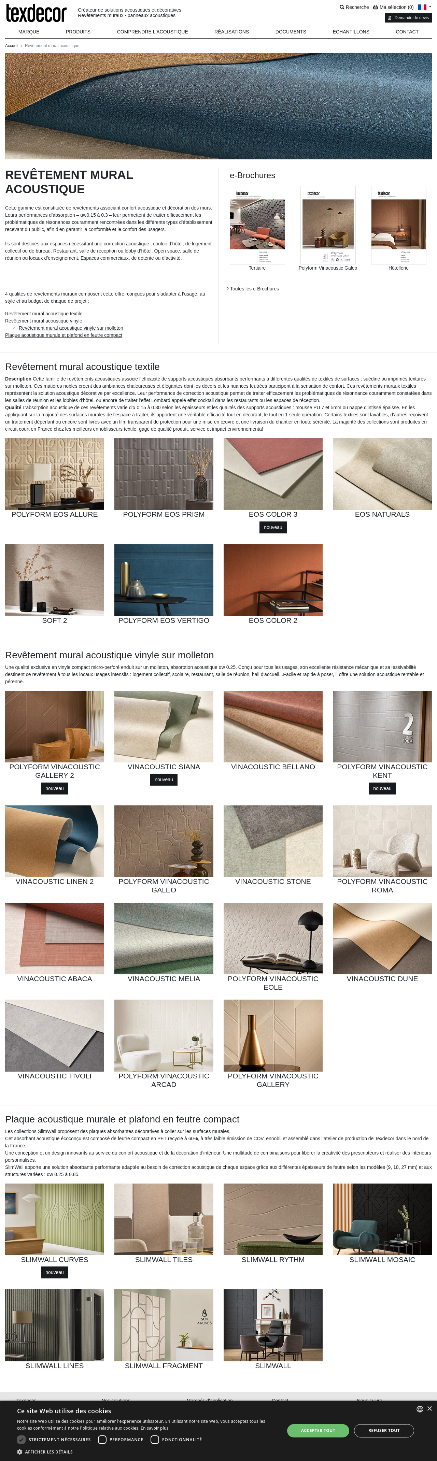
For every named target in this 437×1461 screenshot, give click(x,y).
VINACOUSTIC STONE (273, 881)
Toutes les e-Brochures (253, 288)
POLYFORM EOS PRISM (164, 514)
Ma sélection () (393, 7)
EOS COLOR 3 (273, 514)
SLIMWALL (273, 1366)
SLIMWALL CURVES (54, 1259)
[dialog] (218, 1431)
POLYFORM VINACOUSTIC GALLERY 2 (54, 771)
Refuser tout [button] (384, 1430)
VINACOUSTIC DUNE (382, 979)
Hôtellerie (399, 268)
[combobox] (420, 1409)
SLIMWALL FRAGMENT (164, 1366)
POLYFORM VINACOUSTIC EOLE (273, 983)
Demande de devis (408, 17)
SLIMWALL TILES (164, 1259)
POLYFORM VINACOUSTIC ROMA (382, 885)
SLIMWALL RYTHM (273, 1259)
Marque (28, 31)
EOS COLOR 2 (273, 620)
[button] (78, 32)
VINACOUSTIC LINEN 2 (55, 881)
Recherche (354, 7)
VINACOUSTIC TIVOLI (54, 1076)
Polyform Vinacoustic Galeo (328, 268)
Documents (291, 31)
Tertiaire (257, 268)
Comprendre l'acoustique (152, 31)
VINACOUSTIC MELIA (164, 979)
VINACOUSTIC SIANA (164, 767)
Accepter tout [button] (318, 1430)
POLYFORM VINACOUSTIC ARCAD (163, 1080)
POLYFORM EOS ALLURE (55, 514)
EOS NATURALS (382, 514)
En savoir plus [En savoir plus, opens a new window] (154, 1428)
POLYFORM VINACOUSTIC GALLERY (273, 1080)
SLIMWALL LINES (54, 1366)
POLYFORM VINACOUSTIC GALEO (163, 885)
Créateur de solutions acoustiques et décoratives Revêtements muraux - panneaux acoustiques (129, 12)
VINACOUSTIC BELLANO (273, 767)
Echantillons (351, 31)
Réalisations (231, 31)
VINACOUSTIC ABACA (54, 979)
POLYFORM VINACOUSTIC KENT (382, 771)
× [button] (429, 1409)
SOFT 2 (54, 620)
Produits (78, 31)
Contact (407, 31)
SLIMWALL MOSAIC (382, 1259)
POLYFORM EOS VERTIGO (163, 620)
